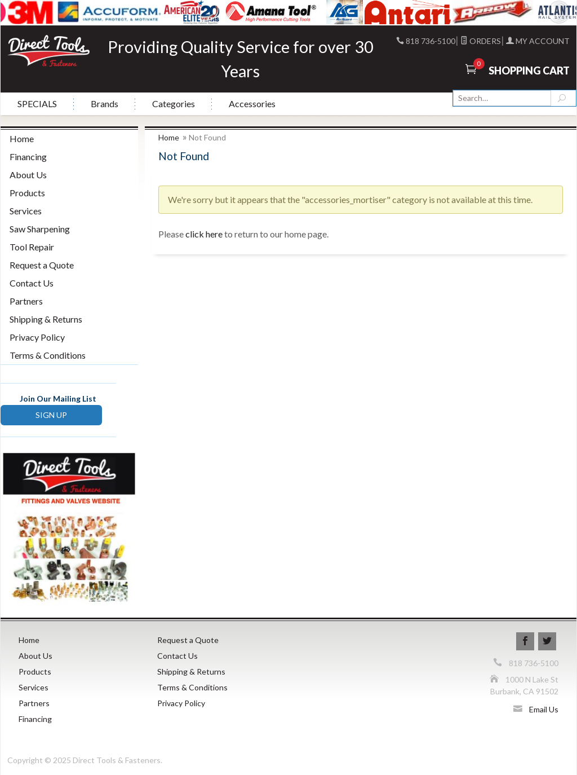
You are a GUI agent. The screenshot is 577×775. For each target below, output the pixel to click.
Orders (480, 41)
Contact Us (32, 283)
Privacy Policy (37, 337)
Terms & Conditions (48, 355)
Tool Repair (32, 246)
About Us (28, 174)
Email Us (543, 709)
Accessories (252, 103)
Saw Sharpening (40, 228)
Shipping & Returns (46, 319)
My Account (538, 41)
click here (204, 233)
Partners (26, 301)
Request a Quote (42, 264)
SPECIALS (37, 103)
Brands (104, 103)
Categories (173, 103)
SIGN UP (51, 415)
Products (27, 192)
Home (168, 137)
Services (26, 210)
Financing (28, 156)
